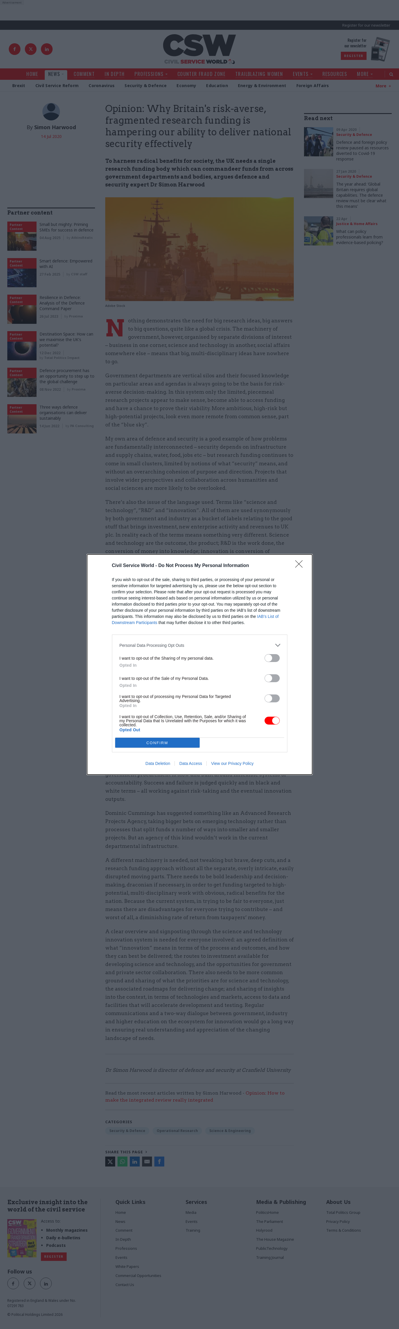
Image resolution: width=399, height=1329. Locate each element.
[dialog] (199, 664)
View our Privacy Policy (232, 763)
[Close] (300, 565)
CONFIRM (157, 743)
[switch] (272, 658)
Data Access (190, 763)
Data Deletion (158, 763)
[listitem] (200, 645)
